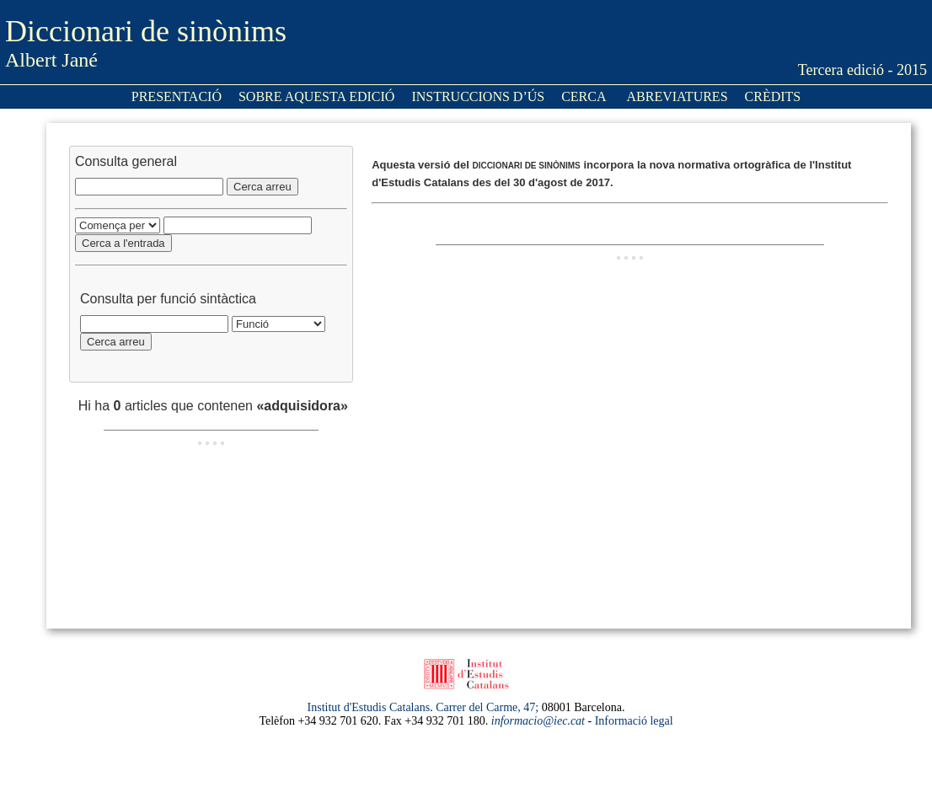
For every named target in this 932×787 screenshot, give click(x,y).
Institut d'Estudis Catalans (369, 707)
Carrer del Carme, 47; (487, 707)
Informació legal (634, 721)
